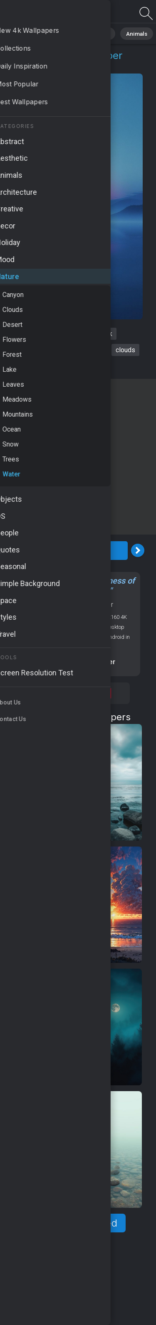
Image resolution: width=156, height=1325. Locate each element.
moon (96, 350)
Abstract (92, 33)
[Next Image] (137, 550)
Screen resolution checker (73, 662)
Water (61, 65)
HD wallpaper (28, 350)
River (39, 334)
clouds (125, 350)
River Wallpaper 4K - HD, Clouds (50, 13)
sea (88, 334)
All (31, 33)
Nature (58, 33)
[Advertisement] (78, 457)
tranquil (71, 366)
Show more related (73, 1223)
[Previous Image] (9, 550)
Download (73, 551)
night (65, 334)
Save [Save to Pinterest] (102, 693)
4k (108, 334)
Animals (127, 33)
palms (68, 350)
